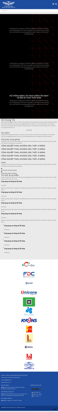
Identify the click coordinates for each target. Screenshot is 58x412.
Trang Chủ (4, 10)
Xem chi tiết (29, 130)
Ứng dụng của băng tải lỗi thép (11, 181)
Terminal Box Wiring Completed (9, 170)
